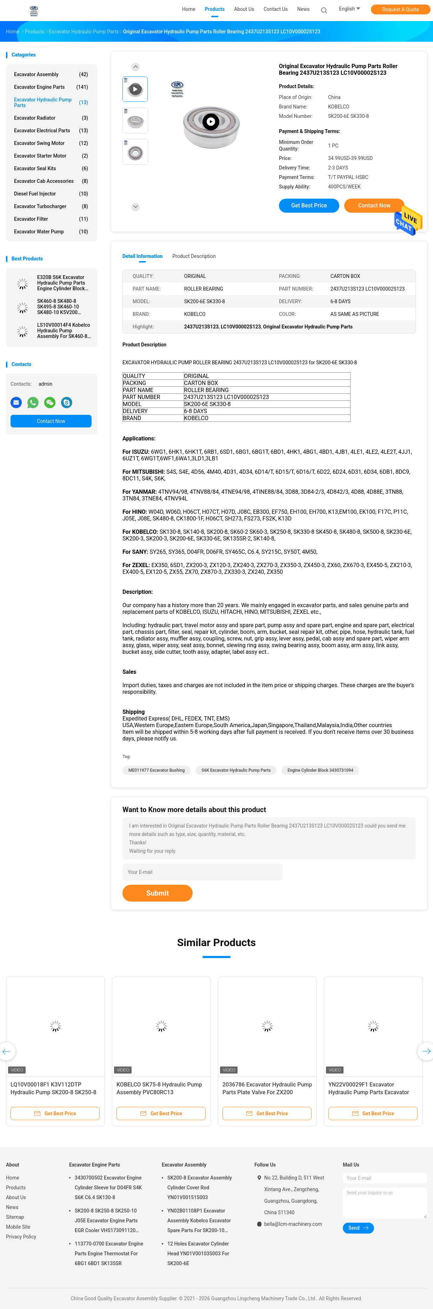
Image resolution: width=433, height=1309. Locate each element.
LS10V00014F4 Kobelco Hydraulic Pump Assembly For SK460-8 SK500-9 (63, 330)
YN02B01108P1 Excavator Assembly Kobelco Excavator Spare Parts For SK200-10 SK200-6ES (199, 1221)
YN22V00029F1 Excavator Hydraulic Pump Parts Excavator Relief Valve (368, 1092)
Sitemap (15, 1217)
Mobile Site (18, 1227)
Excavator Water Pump (51, 231)
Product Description (193, 256)
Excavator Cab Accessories (51, 181)
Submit (157, 893)
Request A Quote (400, 9)
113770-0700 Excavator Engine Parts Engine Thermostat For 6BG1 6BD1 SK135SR (109, 1253)
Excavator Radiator (51, 117)
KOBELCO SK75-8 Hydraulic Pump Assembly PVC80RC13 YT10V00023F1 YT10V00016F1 (159, 1092)
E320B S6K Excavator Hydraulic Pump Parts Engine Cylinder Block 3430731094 (61, 282)
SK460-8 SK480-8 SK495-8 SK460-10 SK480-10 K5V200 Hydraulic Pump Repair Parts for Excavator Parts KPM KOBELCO (62, 306)
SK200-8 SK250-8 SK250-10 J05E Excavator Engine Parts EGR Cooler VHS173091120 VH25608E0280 (106, 1221)
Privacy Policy (21, 1237)
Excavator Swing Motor (51, 143)
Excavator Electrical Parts (51, 130)
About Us (16, 1197)
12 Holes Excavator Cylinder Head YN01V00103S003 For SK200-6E (198, 1253)
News (12, 1207)
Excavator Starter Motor (51, 155)
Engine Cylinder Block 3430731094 (320, 770)
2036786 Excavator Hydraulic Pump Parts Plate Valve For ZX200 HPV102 (267, 1092)
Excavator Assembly (51, 74)
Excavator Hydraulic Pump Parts (51, 102)
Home (12, 1178)
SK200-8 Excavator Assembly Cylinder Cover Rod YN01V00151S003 (199, 1187)
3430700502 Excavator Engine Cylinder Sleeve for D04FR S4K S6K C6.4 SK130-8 (108, 1187)
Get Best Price (309, 205)
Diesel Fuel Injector (51, 193)
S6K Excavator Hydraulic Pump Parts (236, 770)
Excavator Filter (51, 218)
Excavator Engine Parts (51, 87)
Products (16, 1187)
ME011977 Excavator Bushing (156, 770)
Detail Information (142, 256)
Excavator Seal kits (51, 168)
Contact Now (51, 421)
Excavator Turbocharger (51, 206)
